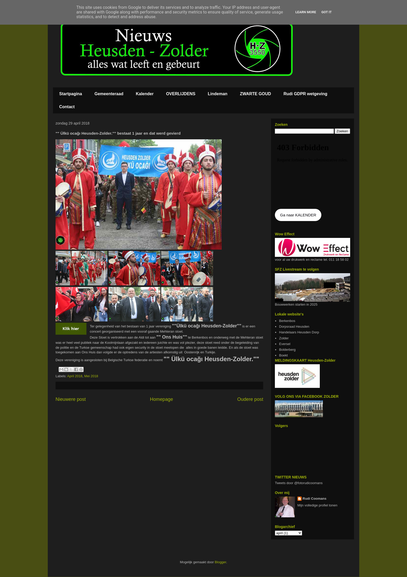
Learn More (305, 12)
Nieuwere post (71, 399)
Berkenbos (287, 321)
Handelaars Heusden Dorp (299, 332)
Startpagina (70, 94)
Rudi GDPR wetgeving (305, 94)
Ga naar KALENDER (298, 215)
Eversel (284, 344)
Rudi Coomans (315, 498)
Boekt (283, 355)
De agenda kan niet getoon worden (312, 172)
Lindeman (218, 94)
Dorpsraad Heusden (294, 326)
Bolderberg (287, 350)
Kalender (144, 94)
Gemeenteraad (108, 94)
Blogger (220, 562)
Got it (326, 12)
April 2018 (75, 376)
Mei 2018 (91, 376)
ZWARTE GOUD (255, 94)
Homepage (161, 399)
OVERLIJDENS (180, 94)
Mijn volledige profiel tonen (317, 505)
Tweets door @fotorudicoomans (299, 483)
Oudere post (250, 399)
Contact (67, 107)
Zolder (284, 338)
